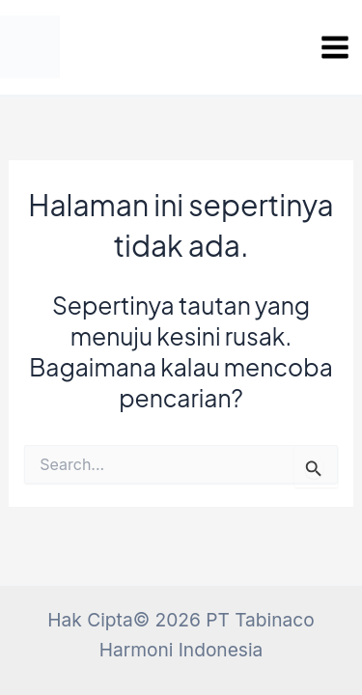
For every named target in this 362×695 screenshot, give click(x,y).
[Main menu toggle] (334, 47)
